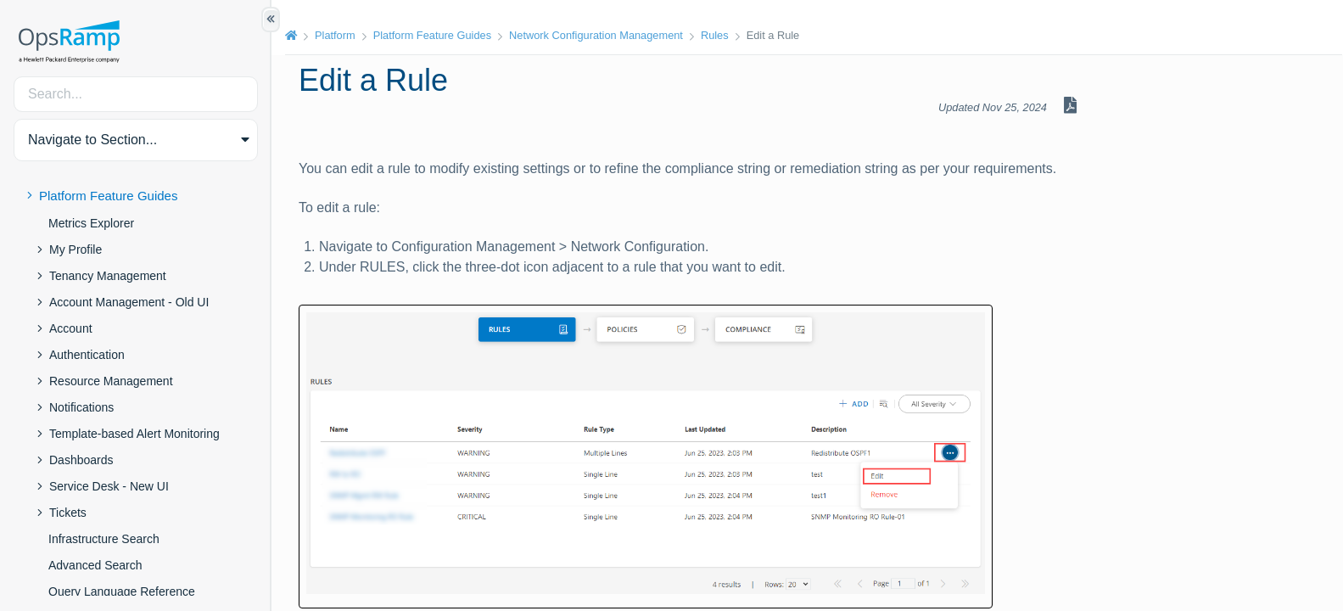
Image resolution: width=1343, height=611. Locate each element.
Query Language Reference (121, 591)
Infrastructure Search (103, 539)
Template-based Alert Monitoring (134, 433)
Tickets (68, 512)
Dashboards (81, 460)
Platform (335, 35)
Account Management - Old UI (129, 302)
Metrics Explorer (91, 223)
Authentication (87, 355)
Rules (715, 35)
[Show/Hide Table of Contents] (270, 19)
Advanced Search (95, 565)
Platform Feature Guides (108, 195)
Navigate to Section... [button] (92, 139)
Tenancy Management (107, 276)
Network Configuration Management (596, 35)
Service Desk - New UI (109, 486)
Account (70, 328)
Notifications (81, 407)
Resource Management (111, 381)
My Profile (75, 249)
